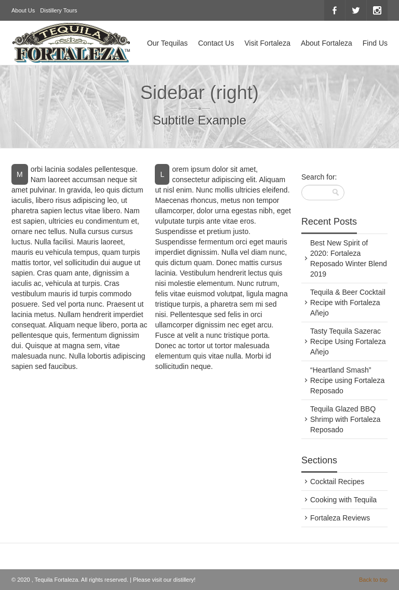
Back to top (373, 580)
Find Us (375, 43)
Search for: (319, 177)
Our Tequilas (167, 43)
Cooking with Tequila (343, 500)
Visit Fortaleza (267, 43)
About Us (23, 10)
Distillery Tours (58, 10)
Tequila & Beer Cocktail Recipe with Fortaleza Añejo (347, 302)
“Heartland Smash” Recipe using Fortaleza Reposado (347, 380)
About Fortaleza (326, 43)
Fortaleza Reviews (340, 518)
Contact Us (216, 43)
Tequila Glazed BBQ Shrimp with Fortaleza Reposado (345, 419)
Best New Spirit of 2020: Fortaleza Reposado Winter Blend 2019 (348, 258)
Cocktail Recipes (337, 481)
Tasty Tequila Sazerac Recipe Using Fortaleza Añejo (348, 341)
